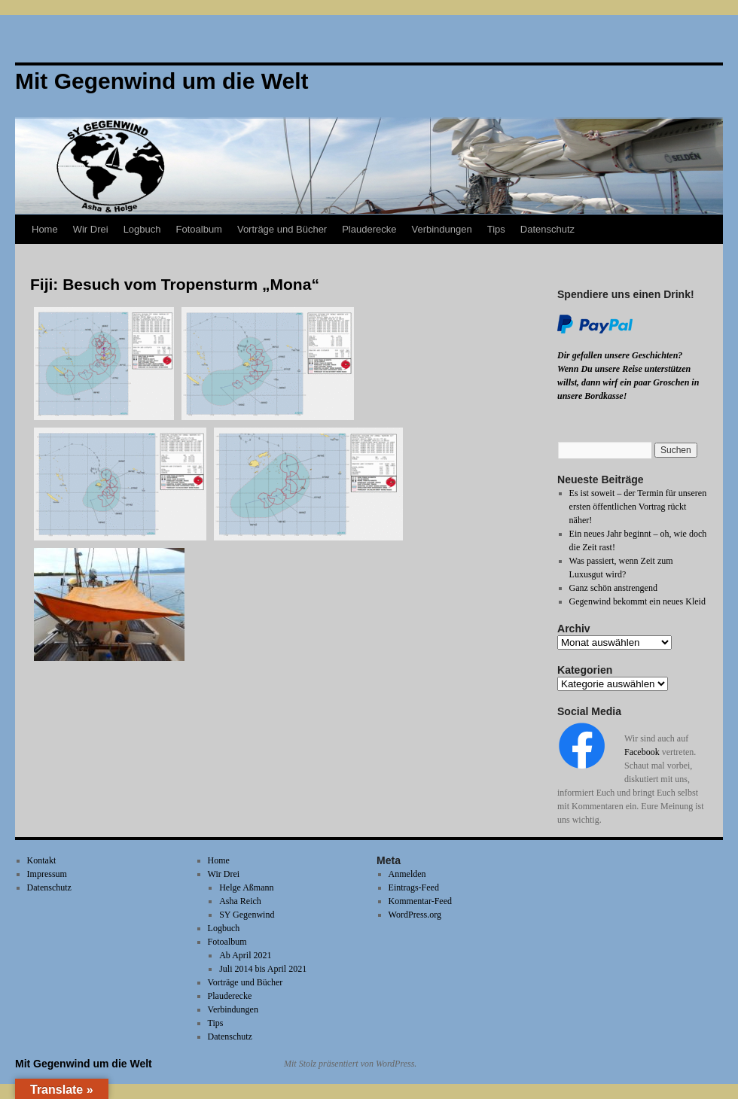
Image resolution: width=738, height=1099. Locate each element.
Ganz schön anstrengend (613, 588)
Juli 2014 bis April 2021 (262, 969)
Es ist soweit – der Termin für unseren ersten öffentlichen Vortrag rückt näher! (638, 506)
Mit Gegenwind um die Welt (83, 1064)
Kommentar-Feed (420, 901)
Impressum (47, 874)
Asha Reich (240, 901)
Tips (496, 229)
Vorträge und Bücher (282, 229)
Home (45, 229)
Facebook (642, 752)
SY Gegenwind (246, 914)
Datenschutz (547, 229)
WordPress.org (415, 914)
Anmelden (407, 874)
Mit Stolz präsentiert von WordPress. (350, 1063)
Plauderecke (369, 229)
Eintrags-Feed (414, 887)
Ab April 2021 (245, 955)
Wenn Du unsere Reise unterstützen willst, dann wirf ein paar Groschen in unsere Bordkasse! (628, 382)
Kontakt (41, 860)
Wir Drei (90, 229)
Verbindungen (441, 229)
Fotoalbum (199, 229)
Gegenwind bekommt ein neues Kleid (637, 601)
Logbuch (142, 229)
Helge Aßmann (246, 887)
